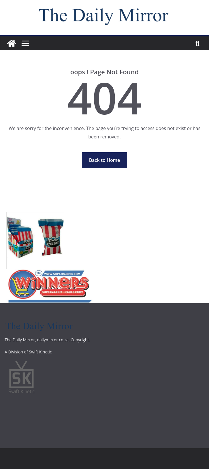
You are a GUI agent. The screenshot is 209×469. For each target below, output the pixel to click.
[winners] (49, 273)
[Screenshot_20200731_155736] (35, 216)
